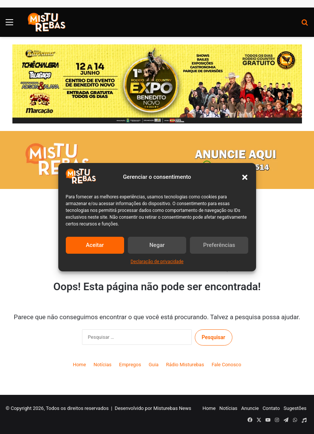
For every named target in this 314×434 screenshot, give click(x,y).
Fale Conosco (226, 364)
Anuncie (250, 408)
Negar (157, 245)
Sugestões (295, 408)
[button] (245, 177)
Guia (153, 364)
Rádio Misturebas (185, 364)
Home (79, 364)
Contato (271, 408)
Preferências (219, 245)
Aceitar (95, 245)
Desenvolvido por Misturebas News (153, 408)
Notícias (103, 364)
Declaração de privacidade (157, 261)
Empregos (130, 364)
